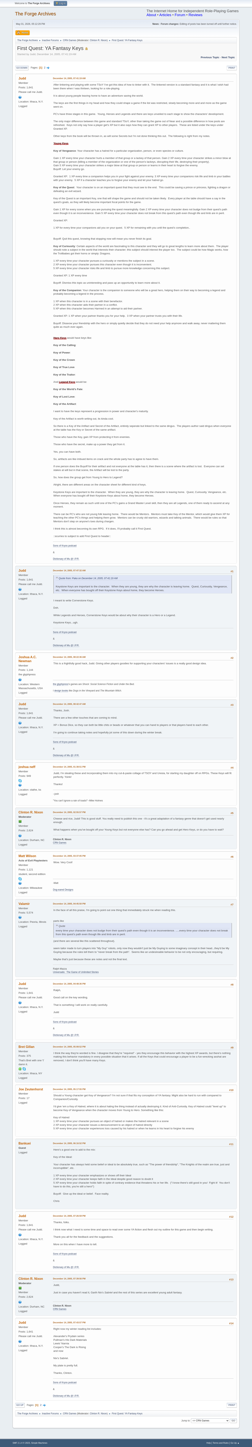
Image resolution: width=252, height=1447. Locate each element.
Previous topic (210, 57)
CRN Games (59, 842)
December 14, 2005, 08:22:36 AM (69, 657)
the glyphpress (60, 684)
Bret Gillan (26, 1046)
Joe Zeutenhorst (31, 1089)
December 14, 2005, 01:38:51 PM (69, 767)
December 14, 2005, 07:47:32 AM (69, 570)
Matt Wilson (27, 856)
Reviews (196, 15)
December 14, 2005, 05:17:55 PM (69, 1089)
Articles (165, 15)
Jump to (185, 1420)
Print (231, 68)
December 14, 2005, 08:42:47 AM (69, 704)
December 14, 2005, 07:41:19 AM (69, 78)
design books (61, 690)
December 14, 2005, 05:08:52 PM (69, 1047)
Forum (180, 15)
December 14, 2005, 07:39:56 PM (69, 1278)
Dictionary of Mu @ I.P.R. (66, 558)
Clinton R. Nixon (98, 40)
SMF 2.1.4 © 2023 (21, 1443)
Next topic (228, 57)
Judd (22, 78)
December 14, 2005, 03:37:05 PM (69, 856)
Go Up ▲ (235, 1443)
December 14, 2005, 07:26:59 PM (69, 1216)
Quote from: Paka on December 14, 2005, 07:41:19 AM (88, 578)
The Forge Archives (35, 13)
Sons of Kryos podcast (65, 545)
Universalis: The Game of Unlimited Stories (76, 972)
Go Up (19, 1405)
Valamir (24, 903)
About (151, 15)
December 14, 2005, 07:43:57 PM (69, 1322)
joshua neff (27, 767)
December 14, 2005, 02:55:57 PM (69, 812)
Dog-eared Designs (63, 889)
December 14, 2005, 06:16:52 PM (69, 1143)
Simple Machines (39, 1443)
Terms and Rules (221, 1443)
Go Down (21, 68)
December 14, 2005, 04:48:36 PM (69, 984)
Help (209, 1443)
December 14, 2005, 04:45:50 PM (69, 904)
